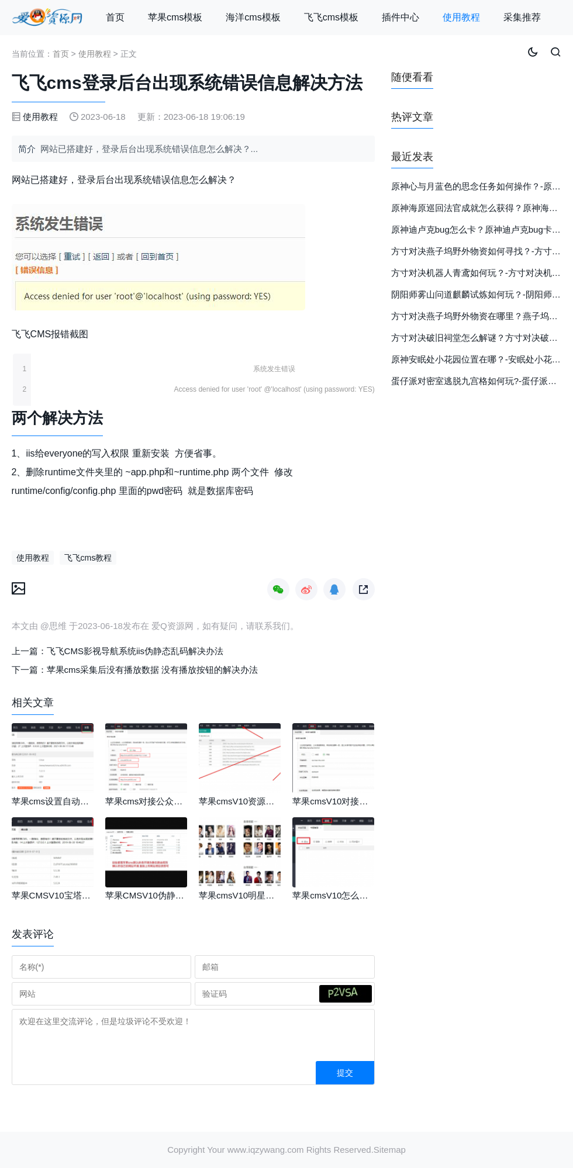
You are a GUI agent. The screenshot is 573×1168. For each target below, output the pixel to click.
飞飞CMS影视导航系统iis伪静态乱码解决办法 (135, 651)
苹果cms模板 (175, 17)
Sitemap (390, 1150)
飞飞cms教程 (88, 557)
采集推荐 (522, 17)
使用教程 (461, 17)
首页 (115, 17)
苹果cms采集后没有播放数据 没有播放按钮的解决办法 (152, 670)
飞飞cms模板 (331, 17)
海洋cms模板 (253, 17)
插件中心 (400, 17)
